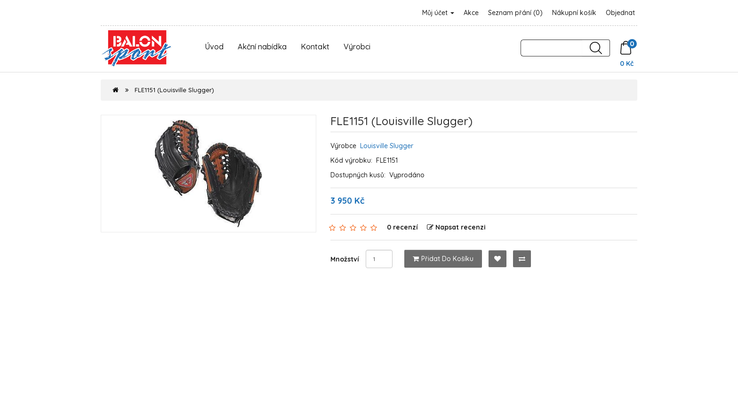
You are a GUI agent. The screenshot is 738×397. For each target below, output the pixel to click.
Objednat (620, 12)
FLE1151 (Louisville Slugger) (174, 90)
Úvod (214, 46)
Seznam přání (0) (515, 12)
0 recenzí (402, 227)
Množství (344, 259)
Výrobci (357, 46)
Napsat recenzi (456, 227)
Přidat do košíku (443, 258)
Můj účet (438, 12)
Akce (471, 12)
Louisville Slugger (386, 146)
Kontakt (315, 46)
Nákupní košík (574, 12)
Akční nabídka (262, 46)
